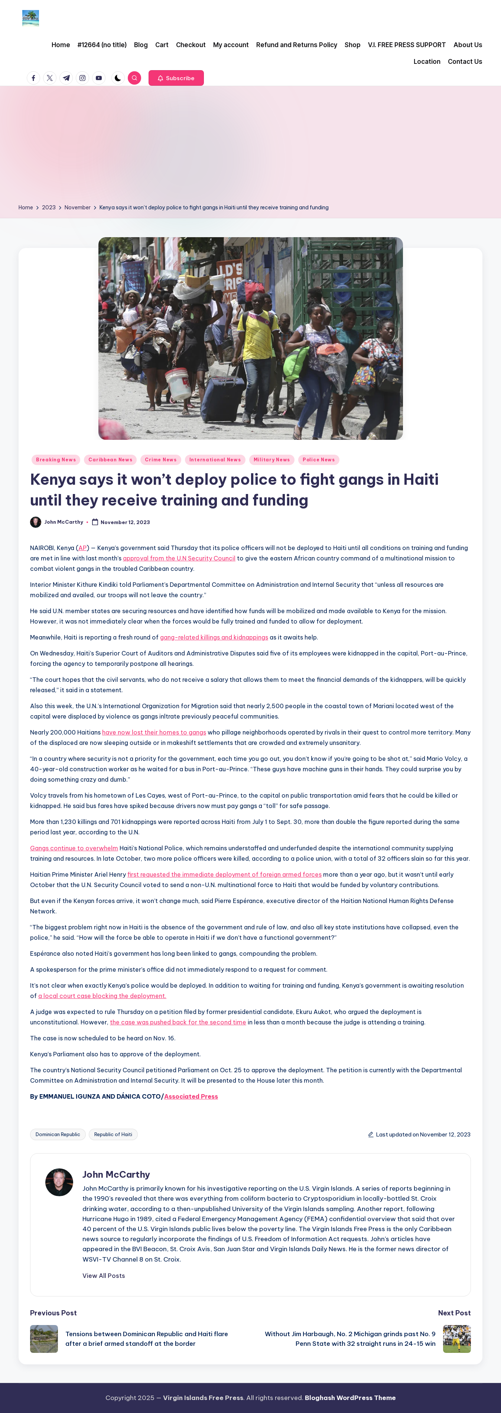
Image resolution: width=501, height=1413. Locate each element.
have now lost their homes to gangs (154, 732)
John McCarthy (116, 1174)
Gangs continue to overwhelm (74, 848)
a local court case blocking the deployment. (102, 996)
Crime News (160, 459)
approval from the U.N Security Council (179, 558)
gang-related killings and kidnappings (214, 637)
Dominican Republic (58, 1134)
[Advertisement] (251, 147)
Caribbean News (110, 459)
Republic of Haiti (113, 1134)
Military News (272, 459)
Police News (319, 459)
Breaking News (56, 459)
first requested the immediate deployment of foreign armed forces (224, 874)
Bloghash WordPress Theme (350, 1398)
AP (82, 548)
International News (215, 459)
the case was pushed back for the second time (178, 1022)
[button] (176, 78)
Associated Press (191, 1096)
